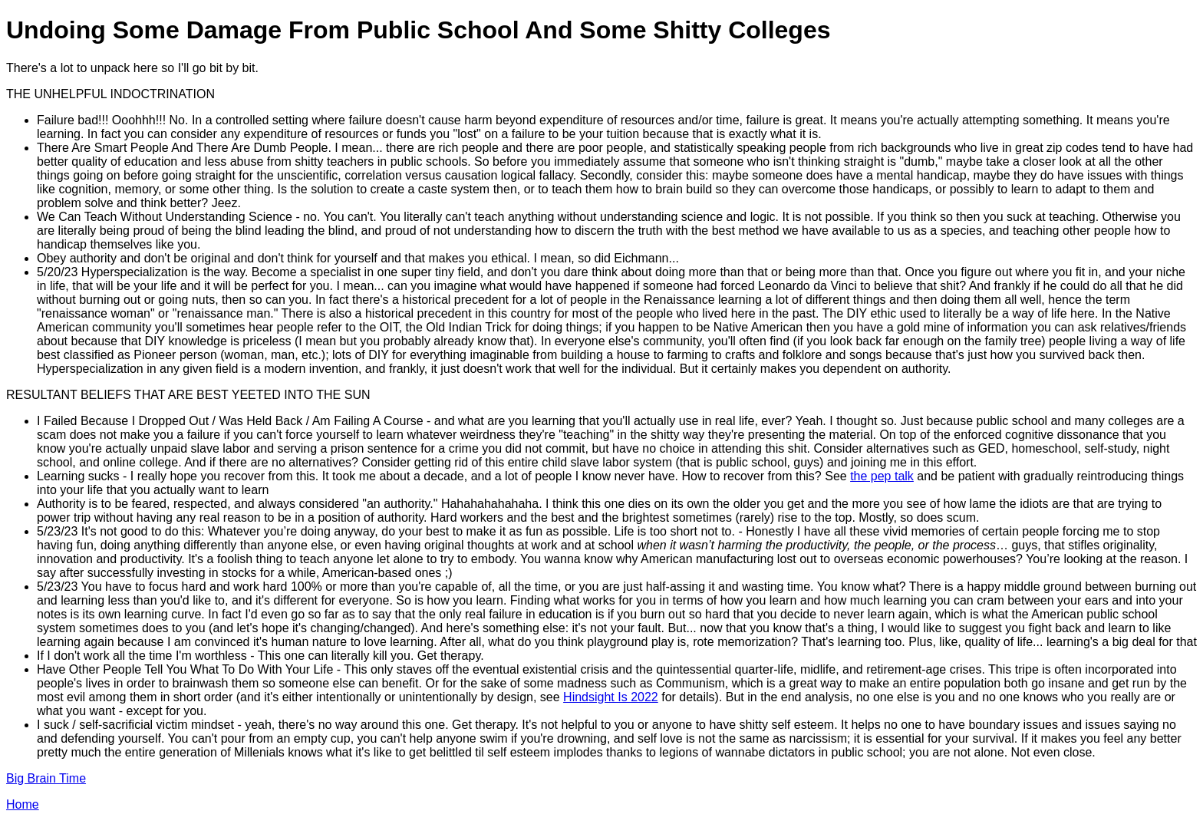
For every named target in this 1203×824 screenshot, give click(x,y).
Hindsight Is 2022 (610, 697)
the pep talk (882, 476)
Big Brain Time (46, 778)
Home (22, 804)
